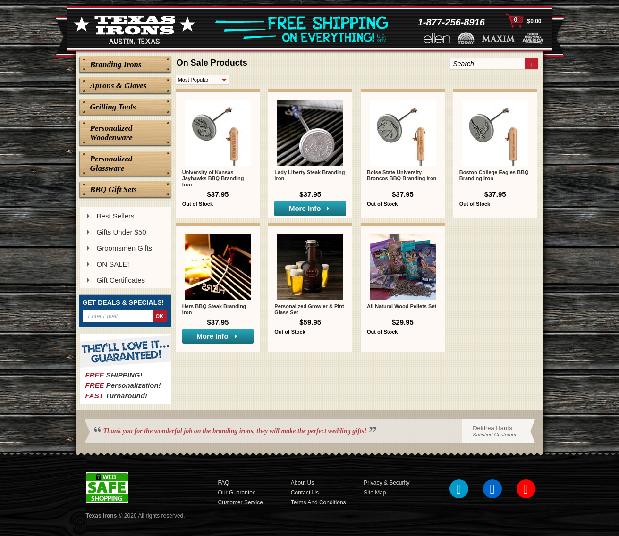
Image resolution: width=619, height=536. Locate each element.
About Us (302, 482)
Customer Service (240, 502)
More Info (305, 208)
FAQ (223, 482)
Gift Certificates (121, 280)
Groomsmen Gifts (125, 248)
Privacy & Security (386, 482)
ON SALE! (113, 264)
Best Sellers (116, 216)
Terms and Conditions (318, 502)
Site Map (375, 492)
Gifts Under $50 (121, 232)
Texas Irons (101, 515)
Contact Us (305, 492)
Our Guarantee (237, 492)
